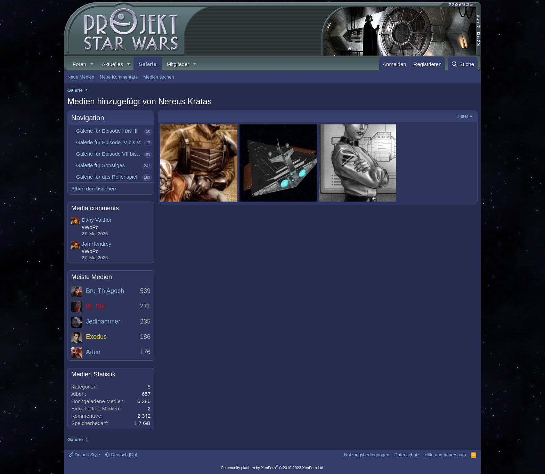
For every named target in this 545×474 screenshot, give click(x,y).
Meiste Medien (91, 276)
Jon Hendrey (96, 244)
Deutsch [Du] (121, 454)
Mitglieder (178, 64)
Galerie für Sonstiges (100, 165)
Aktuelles (112, 64)
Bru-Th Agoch (105, 290)
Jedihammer (103, 321)
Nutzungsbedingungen (366, 454)
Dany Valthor (97, 220)
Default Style (84, 454)
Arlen (93, 352)
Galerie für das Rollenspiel (106, 177)
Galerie (147, 64)
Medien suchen (158, 77)
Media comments (95, 208)
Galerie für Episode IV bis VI (108, 142)
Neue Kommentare (119, 77)
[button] (92, 64)
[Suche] (463, 64)
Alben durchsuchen (93, 188)
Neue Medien (80, 77)
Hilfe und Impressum (445, 454)
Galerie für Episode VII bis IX (109, 154)
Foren (79, 64)
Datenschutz (407, 454)
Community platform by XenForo (272, 468)
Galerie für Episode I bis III (107, 131)
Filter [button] (463, 116)
